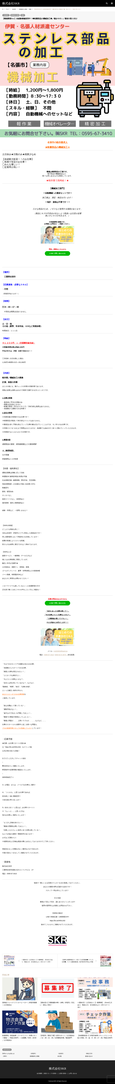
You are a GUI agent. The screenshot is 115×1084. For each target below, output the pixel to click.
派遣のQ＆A (88, 1056)
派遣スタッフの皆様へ (50, 1073)
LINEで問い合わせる (57, 253)
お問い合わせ (73, 1073)
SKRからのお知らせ (8, 1053)
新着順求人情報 (15, 15)
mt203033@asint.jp (60, 651)
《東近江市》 (89, 1053)
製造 (23, 15)
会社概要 (39, 1073)
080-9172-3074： (61, 655)
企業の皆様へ (63, 1073)
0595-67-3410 (49, 655)
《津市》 (5, 1056)
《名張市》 (6, 15)
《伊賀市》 (33, 1053)
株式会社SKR (57, 1068)
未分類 (60, 1056)
